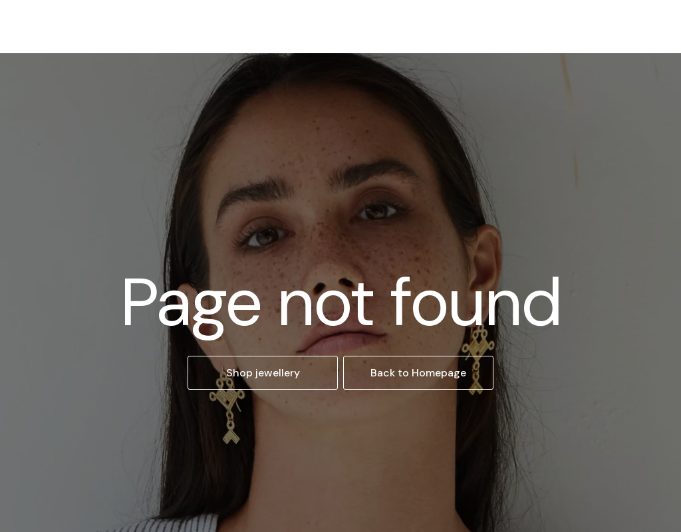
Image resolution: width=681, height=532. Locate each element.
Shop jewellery (263, 373)
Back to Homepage (418, 373)
